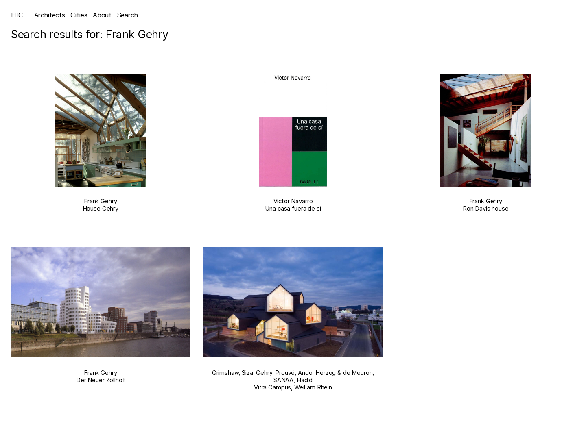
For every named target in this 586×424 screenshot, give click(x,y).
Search (127, 15)
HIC (17, 15)
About (102, 15)
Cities (78, 15)
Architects (49, 15)
